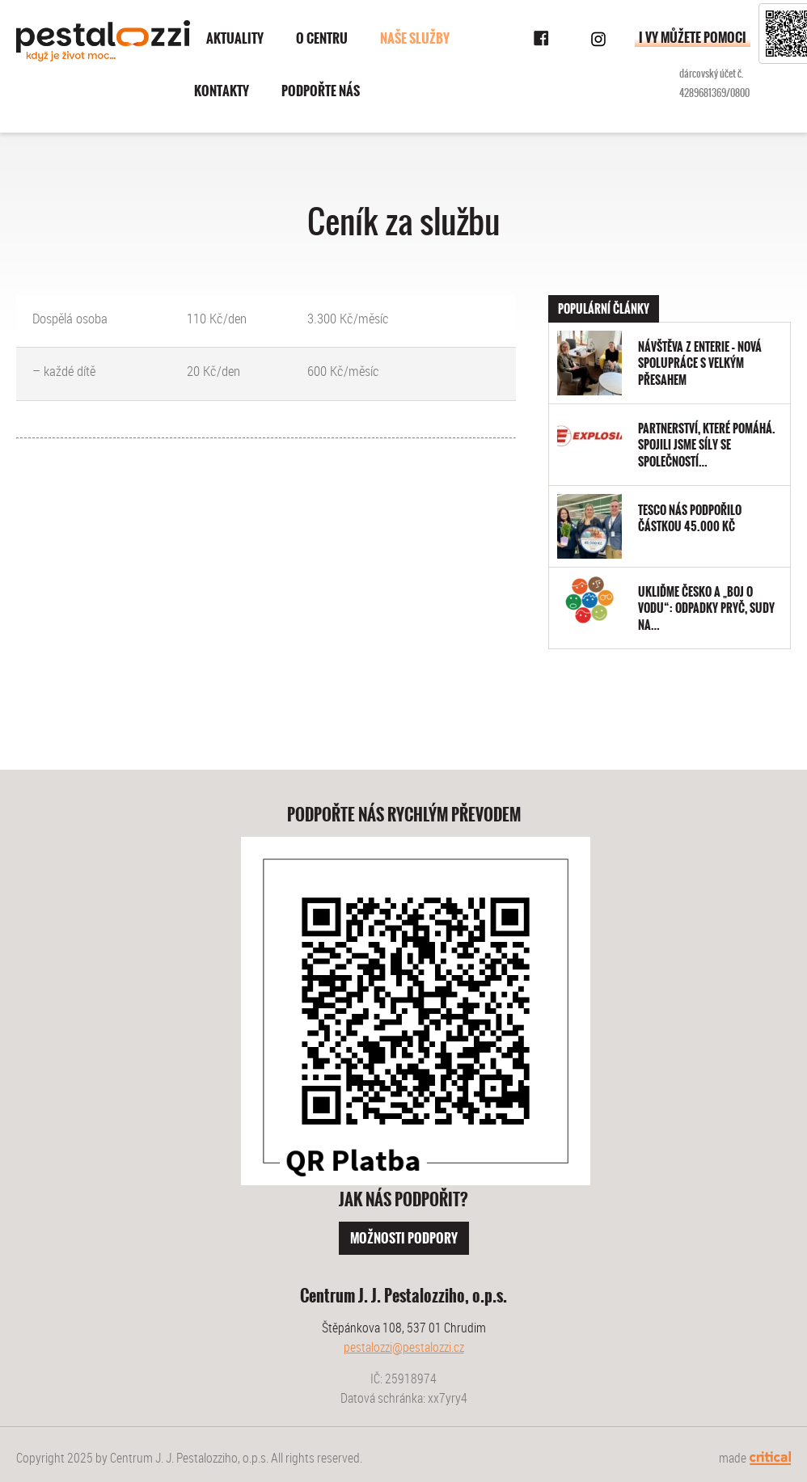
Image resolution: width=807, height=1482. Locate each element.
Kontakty (221, 91)
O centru (322, 38)
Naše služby (415, 38)
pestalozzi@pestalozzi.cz (404, 1347)
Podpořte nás (320, 91)
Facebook (542, 39)
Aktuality (235, 38)
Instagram (598, 39)
